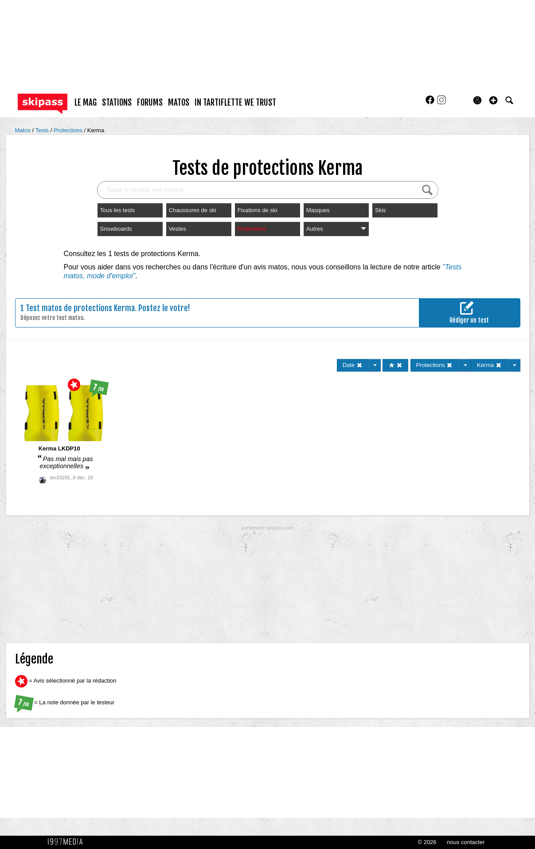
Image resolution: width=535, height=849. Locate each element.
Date (353, 365)
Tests (43, 130)
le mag (85, 102)
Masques (318, 210)
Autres (336, 228)
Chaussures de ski (192, 210)
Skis (380, 210)
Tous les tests (117, 210)
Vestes (177, 228)
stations (117, 102)
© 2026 (427, 842)
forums (150, 102)
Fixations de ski (257, 210)
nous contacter (465, 842)
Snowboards (116, 228)
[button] (493, 100)
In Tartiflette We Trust (235, 102)
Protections (69, 130)
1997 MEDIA (68, 842)
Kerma (95, 130)
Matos (23, 130)
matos (178, 102)
